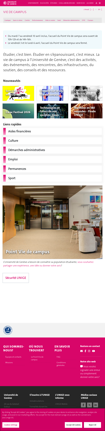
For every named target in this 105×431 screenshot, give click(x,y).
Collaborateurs (67, 3)
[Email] (81, 351)
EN (99, 9)
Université (33, 3)
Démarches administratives (71, 20)
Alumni (90, 3)
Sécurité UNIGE (15, 278)
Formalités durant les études (38, 408)
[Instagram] (89, 351)
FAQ (58, 357)
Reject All (92, 425)
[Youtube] (93, 351)
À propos (90, 20)
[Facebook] (85, 351)
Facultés (44, 3)
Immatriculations (37, 401)
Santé (59, 20)
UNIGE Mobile (61, 404)
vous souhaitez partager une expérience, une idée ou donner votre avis (48, 263)
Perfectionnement (37, 20)
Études (53, 3)
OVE (83, 20)
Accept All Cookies (73, 425)
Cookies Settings (10, 425)
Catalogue (8, 20)
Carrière (27, 20)
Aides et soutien (50, 20)
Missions (9, 362)
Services (81, 3)
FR (96, 9)
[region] (52, 419)
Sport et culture (17, 20)
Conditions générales (61, 363)
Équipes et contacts (13, 357)
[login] (96, 3)
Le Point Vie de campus (37, 358)
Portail (86, 10)
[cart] (100, 3)
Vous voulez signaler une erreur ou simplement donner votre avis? (90, 372)
